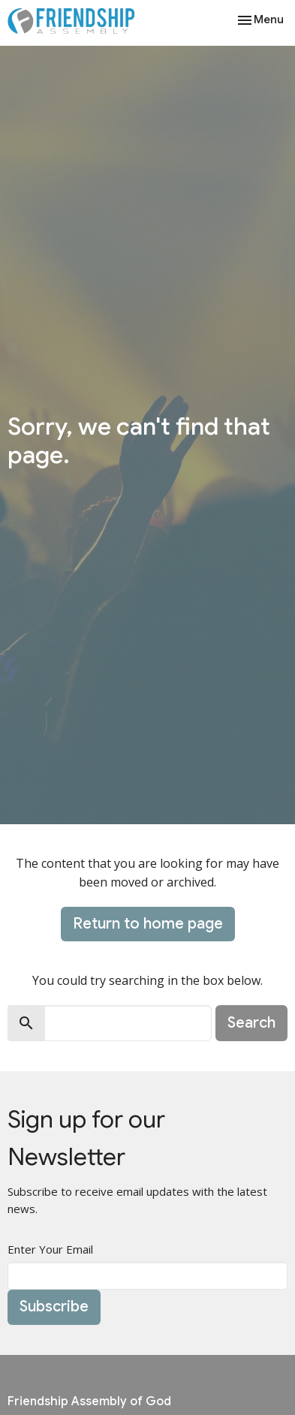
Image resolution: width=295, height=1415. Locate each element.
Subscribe (54, 1306)
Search (251, 1022)
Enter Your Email (50, 1249)
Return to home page (148, 923)
